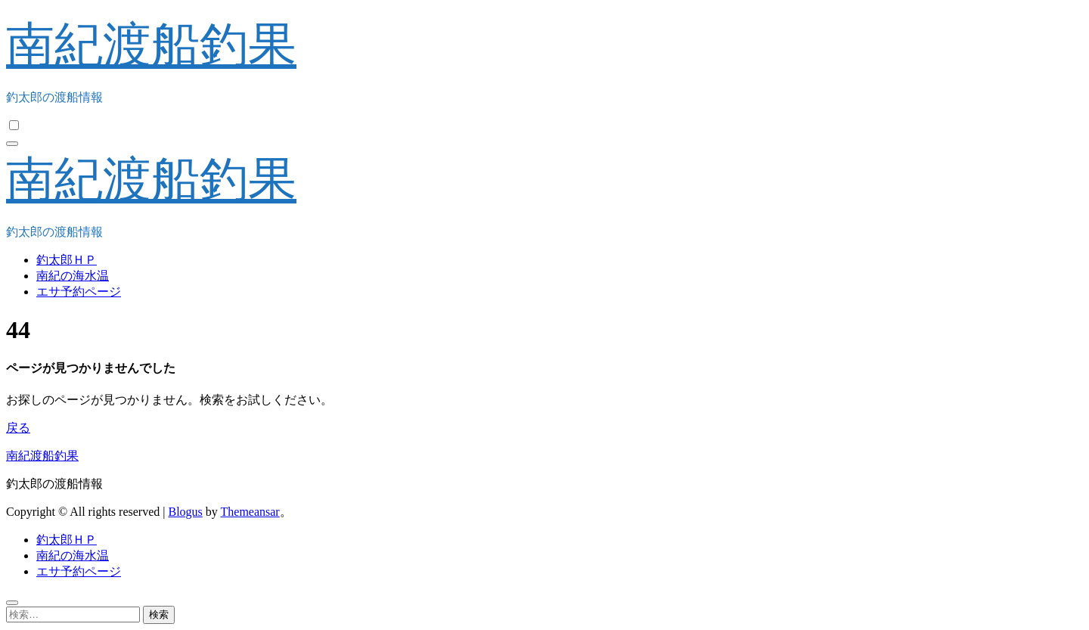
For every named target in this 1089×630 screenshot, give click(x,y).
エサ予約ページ (78, 291)
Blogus (185, 511)
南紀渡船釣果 (151, 45)
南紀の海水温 (72, 275)
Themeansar (250, 511)
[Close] (12, 603)
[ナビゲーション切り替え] (12, 143)
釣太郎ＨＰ (66, 259)
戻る (18, 427)
